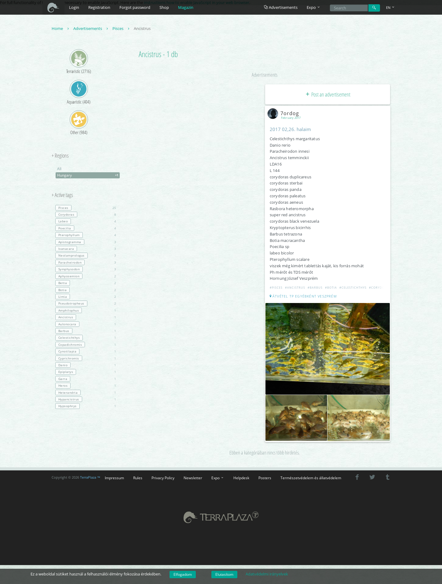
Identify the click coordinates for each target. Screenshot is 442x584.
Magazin (185, 7)
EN (390, 7)
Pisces (121, 28)
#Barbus (315, 288)
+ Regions (60, 156)
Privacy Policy (163, 477)
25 (85, 208)
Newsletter (193, 477)
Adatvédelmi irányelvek (267, 574)
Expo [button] (314, 7)
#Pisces (276, 288)
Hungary (88, 175)
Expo (217, 477)
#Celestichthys (353, 288)
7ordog (284, 113)
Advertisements (281, 7)
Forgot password (134, 7)
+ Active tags (62, 195)
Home (61, 28)
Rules (137, 477)
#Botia (331, 288)
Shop (164, 7)
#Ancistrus (295, 288)
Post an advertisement (327, 94)
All (59, 169)
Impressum (114, 477)
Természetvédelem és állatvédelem (310, 477)
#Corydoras (380, 288)
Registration (99, 7)
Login (74, 7)
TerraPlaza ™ (90, 477)
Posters (264, 477)
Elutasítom (224, 574)
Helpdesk (241, 477)
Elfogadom (183, 574)
